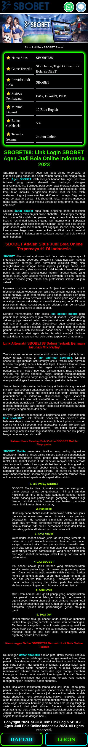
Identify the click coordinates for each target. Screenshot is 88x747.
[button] (81, 7)
